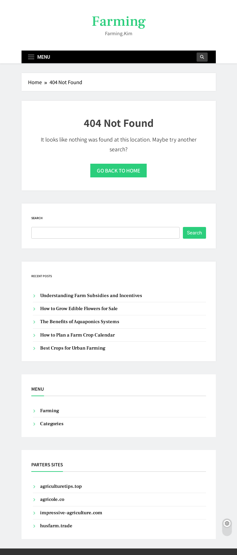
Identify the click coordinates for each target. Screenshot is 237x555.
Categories (52, 424)
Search (37, 218)
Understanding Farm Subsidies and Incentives (91, 295)
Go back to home (118, 170)
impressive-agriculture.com (71, 513)
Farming (119, 21)
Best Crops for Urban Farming (72, 348)
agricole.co (52, 499)
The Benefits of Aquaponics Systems (79, 322)
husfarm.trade (56, 526)
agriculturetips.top (61, 486)
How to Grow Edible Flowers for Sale (79, 309)
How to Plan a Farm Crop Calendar (77, 335)
